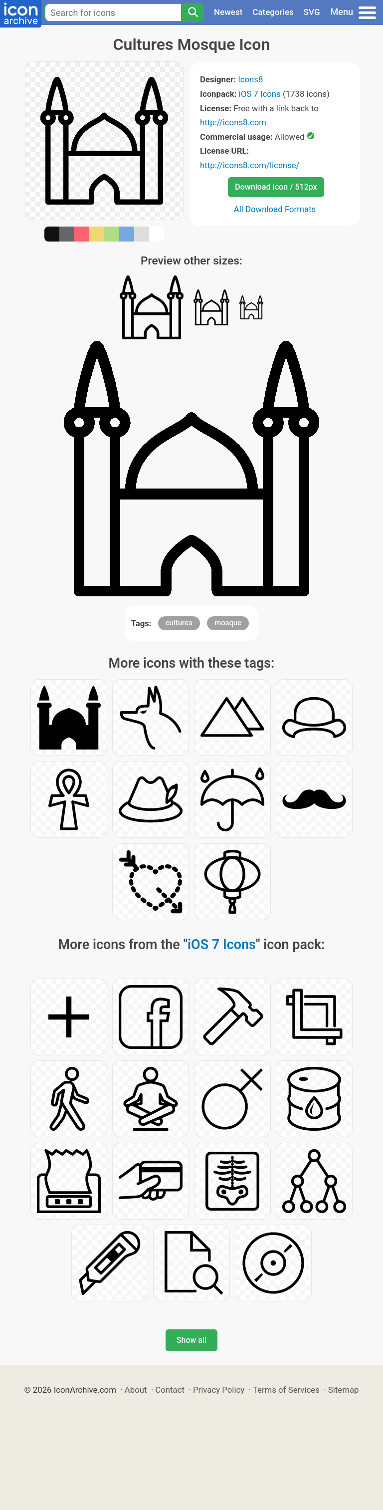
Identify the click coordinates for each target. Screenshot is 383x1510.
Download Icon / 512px (276, 187)
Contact (170, 1390)
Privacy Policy (218, 1390)
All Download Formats (275, 209)
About (136, 1390)
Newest (228, 12)
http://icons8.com (233, 122)
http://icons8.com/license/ (250, 165)
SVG (312, 12)
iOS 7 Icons (260, 94)
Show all (191, 1340)
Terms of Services (286, 1390)
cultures (179, 622)
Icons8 (250, 79)
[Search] (192, 12)
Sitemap (343, 1390)
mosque (227, 622)
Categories (273, 12)
